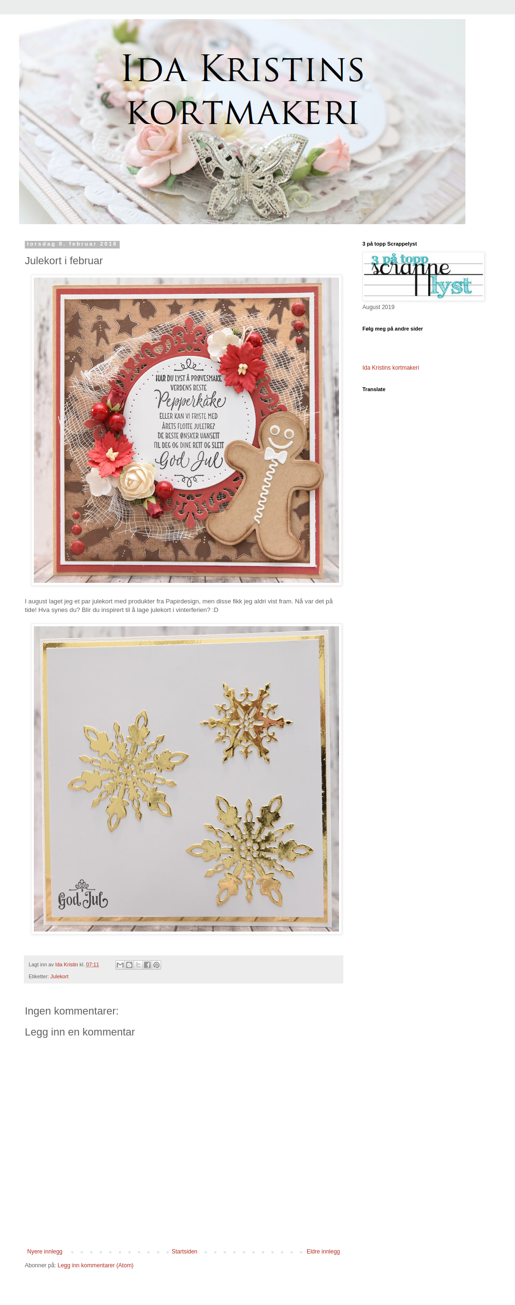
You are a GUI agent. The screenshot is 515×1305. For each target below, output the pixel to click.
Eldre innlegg (323, 1251)
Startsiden (184, 1251)
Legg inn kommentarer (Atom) (96, 1265)
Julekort (60, 976)
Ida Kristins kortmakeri (390, 367)
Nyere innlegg (44, 1251)
